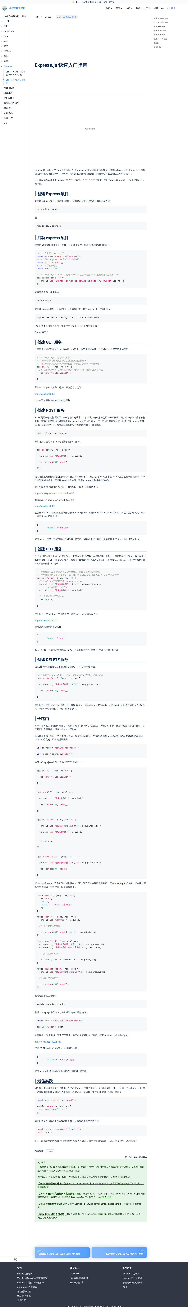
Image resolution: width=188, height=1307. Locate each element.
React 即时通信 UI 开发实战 (30, 1282)
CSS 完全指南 (24, 1296)
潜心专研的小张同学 (133, 1282)
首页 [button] (108, 8)
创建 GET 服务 (159, 26)
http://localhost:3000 (45, 506)
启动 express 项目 (161, 22)
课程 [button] (128, 8)
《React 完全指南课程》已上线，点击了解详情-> (95, 2)
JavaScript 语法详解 (27, 1287)
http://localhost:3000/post (48, 1041)
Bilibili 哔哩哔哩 (79, 1278)
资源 (156, 8)
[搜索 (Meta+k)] (176, 8)
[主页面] (37, 17)
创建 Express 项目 (161, 18)
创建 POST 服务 (160, 30)
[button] (15, 21)
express (50, 1151)
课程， (54, 1204)
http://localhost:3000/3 (46, 620)
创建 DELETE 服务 (161, 39)
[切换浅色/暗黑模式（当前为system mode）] (162, 8)
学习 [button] (118, 8)
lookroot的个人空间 (132, 1278)
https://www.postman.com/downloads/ (54, 493)
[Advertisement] (91, 40)
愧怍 (125, 1287)
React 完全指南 (24, 1273)
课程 (59, 1193)
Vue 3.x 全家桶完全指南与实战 (32, 1278)
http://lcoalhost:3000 (45, 394)
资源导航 (21, 1300)
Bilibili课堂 (76, 1282)
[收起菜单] (15, 1259)
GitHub (74, 1273)
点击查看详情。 (105, 1197)
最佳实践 (157, 47)
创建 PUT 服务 (159, 35)
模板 (138, 8)
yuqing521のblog (131, 1273)
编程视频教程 (24, 1291)
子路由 (156, 43)
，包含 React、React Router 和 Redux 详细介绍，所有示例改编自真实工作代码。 (89, 1183)
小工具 (147, 8)
